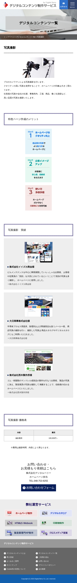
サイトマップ (12, 565)
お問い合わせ (44, 561)
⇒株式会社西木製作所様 (18, 392)
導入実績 (10, 557)
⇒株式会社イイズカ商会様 (19, 284)
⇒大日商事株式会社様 (17, 338)
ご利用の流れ (44, 557)
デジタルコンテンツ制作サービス (19, 543)
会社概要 (42, 569)
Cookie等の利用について (16, 569)
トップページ (9, 37)
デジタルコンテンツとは (16, 553)
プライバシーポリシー (47, 565)
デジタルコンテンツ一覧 (25, 37)
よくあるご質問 (13, 561)
